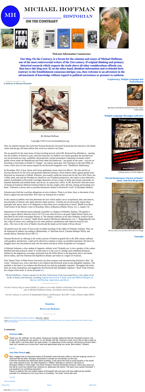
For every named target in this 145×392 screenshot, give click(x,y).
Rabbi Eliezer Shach (77, 320)
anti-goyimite (43, 320)
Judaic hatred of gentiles (64, 320)
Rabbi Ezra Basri (87, 320)
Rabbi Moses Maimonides (11, 321)
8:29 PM (12, 348)
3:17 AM (12, 377)
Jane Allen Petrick (17, 353)
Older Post (92, 385)
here (42, 270)
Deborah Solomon (52, 320)
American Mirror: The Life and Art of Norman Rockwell (23, 320)
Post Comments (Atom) (21, 390)
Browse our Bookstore (50, 309)
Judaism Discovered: (51, 277)
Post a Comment (9, 381)
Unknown (13, 334)
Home (49, 385)
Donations (49, 304)
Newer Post (5, 385)
